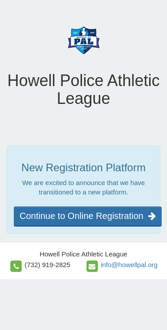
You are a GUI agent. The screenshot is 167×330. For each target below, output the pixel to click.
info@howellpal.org (129, 264)
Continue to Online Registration (88, 216)
